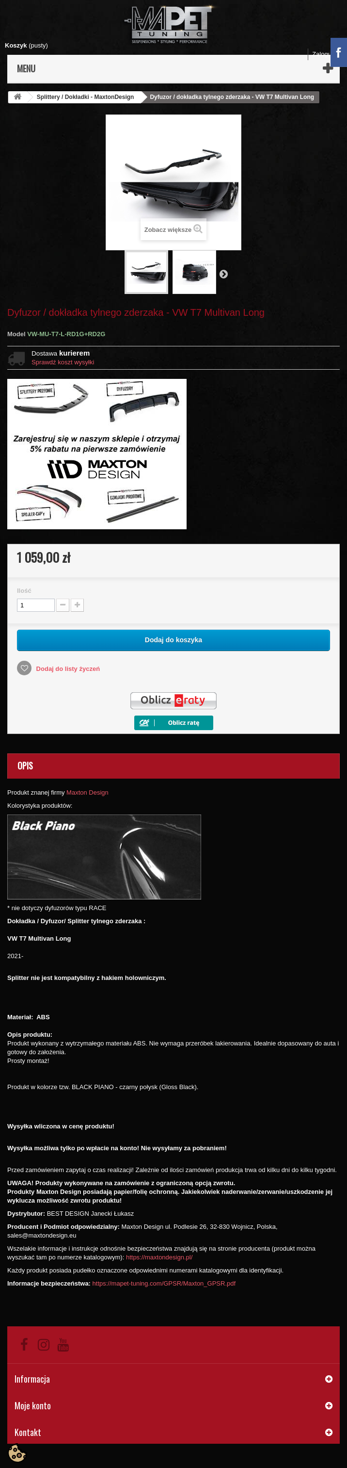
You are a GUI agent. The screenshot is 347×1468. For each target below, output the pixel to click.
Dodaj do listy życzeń (67, 668)
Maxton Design (87, 792)
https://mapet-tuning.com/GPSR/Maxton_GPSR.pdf (164, 1283)
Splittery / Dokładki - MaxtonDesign (85, 97)
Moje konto (33, 1405)
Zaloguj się (327, 54)
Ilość (24, 590)
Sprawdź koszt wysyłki (63, 362)
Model (16, 334)
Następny (223, 273)
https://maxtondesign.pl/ (159, 1257)
